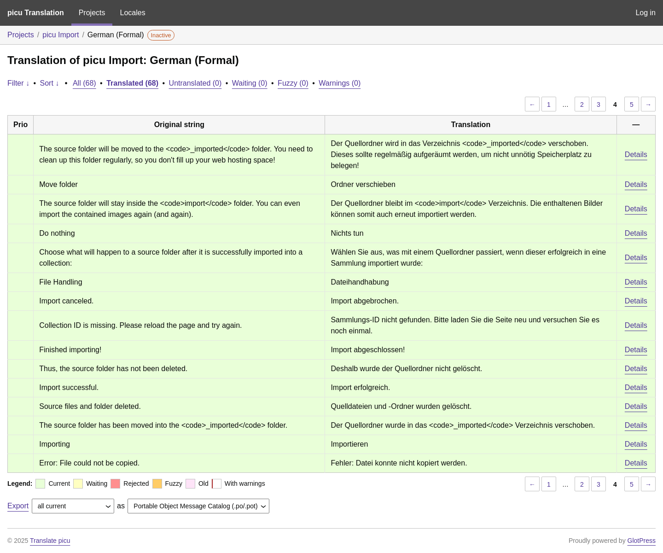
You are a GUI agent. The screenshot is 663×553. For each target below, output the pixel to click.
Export (18, 506)
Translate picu (50, 540)
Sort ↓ (49, 83)
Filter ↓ (18, 83)
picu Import (60, 35)
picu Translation (35, 13)
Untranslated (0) (195, 83)
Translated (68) (132, 83)
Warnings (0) (340, 83)
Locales (132, 13)
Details (636, 154)
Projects (92, 13)
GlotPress (642, 540)
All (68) (84, 83)
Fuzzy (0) (293, 83)
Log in (645, 13)
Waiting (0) (250, 83)
